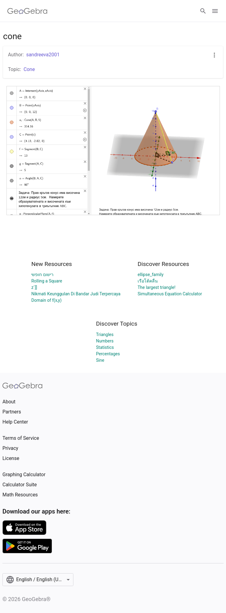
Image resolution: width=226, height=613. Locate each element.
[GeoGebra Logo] (27, 11)
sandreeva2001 (43, 55)
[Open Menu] (215, 11)
